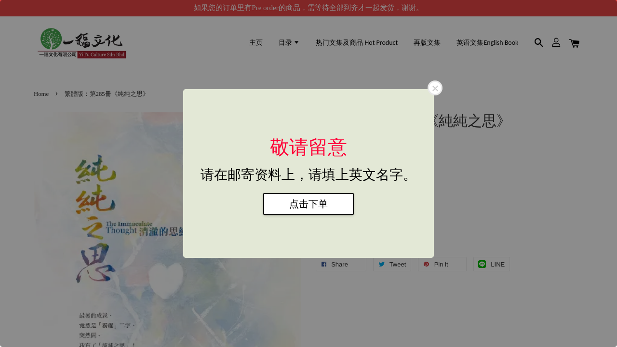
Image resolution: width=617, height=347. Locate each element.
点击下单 (308, 204)
